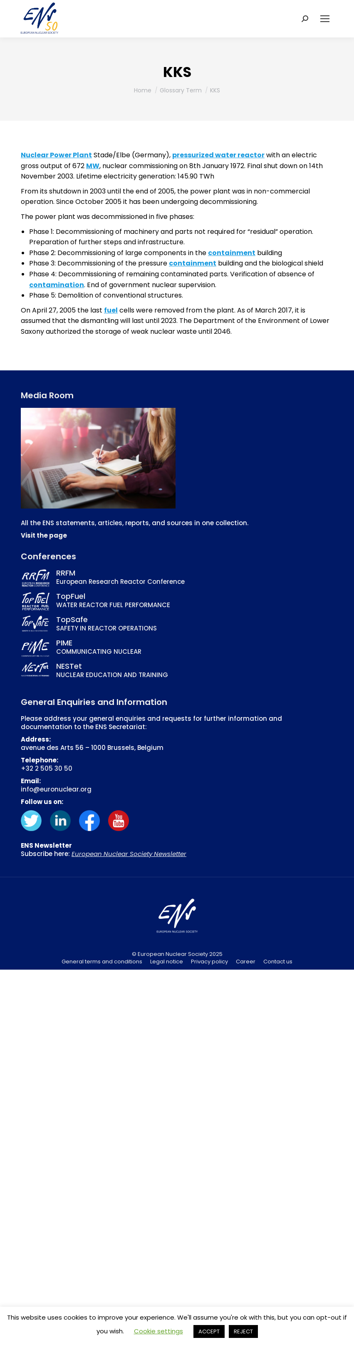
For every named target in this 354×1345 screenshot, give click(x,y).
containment (231, 253)
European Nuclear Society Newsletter (129, 853)
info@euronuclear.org (56, 789)
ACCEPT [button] (209, 1331)
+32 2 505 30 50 (46, 768)
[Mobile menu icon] (325, 18)
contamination (56, 285)
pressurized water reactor (218, 155)
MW (92, 166)
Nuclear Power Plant (56, 155)
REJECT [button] (243, 1331)
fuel (111, 310)
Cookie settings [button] (158, 1331)
